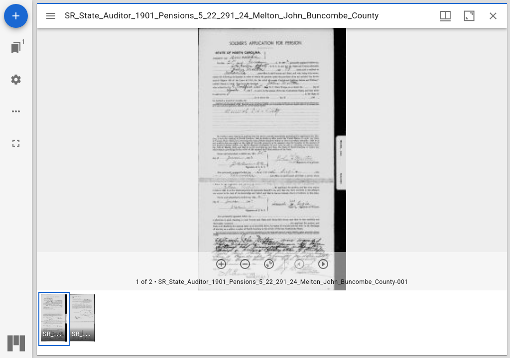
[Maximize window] (469, 16)
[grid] (272, 322)
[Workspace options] (16, 111)
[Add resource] (16, 16)
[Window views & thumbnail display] (445, 16)
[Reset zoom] (269, 264)
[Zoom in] (221, 264)
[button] (54, 319)
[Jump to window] (16, 48)
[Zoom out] (245, 264)
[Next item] (323, 264)
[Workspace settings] (16, 79)
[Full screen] (16, 143)
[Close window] (493, 16)
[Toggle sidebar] (51, 16)
